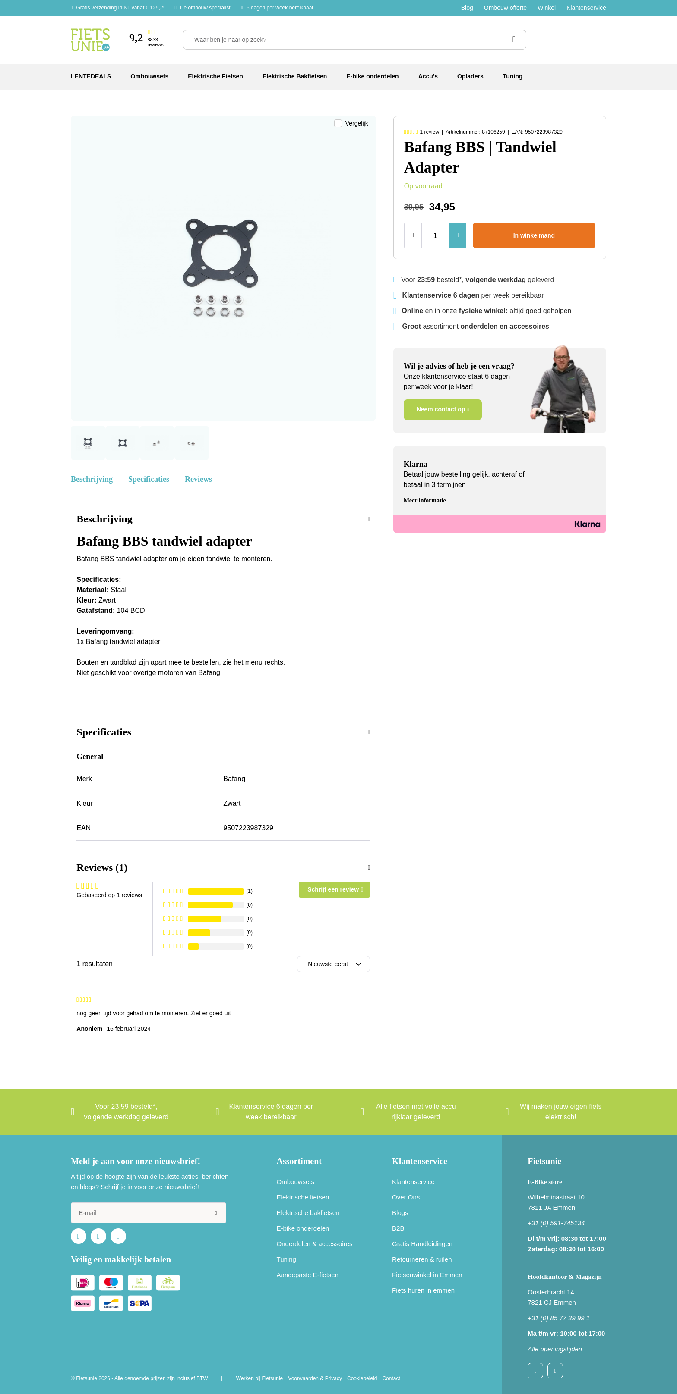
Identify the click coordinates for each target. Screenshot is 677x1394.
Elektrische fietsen (303, 1197)
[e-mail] (148, 1212)
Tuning (286, 1259)
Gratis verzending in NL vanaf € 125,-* (120, 8)
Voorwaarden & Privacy (315, 1378)
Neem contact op (441, 409)
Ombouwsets (296, 1181)
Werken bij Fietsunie (259, 1378)
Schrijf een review (333, 889)
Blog (467, 7)
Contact (391, 1378)
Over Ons (406, 1197)
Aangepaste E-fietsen (307, 1274)
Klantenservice (586, 7)
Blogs (400, 1212)
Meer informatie (425, 500)
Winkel (547, 7)
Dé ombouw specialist (205, 8)
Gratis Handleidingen (422, 1243)
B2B (398, 1228)
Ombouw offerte (505, 7)
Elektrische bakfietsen (308, 1212)
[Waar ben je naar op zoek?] (354, 40)
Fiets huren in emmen (423, 1290)
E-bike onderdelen (303, 1228)
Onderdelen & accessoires (315, 1243)
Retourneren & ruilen (422, 1259)
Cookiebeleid (362, 1378)
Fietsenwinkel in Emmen (427, 1274)
